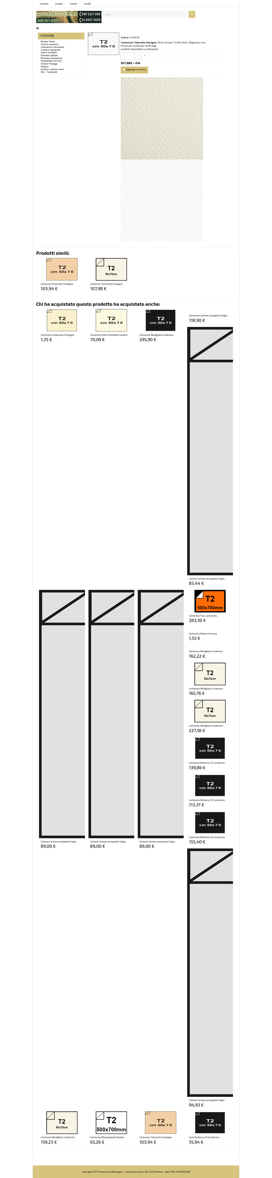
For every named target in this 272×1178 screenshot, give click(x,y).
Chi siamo (44, 3)
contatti (73, 3)
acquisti (59, 3)
